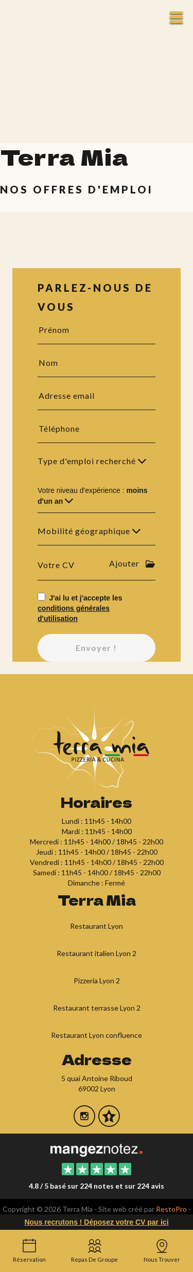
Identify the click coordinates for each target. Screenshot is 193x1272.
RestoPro (171, 1209)
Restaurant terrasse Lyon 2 (97, 1007)
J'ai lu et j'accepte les (80, 608)
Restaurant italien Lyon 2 (96, 953)
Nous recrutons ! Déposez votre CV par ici (96, 1222)
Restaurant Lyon (96, 926)
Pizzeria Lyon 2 (97, 980)
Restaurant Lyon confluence (96, 1035)
